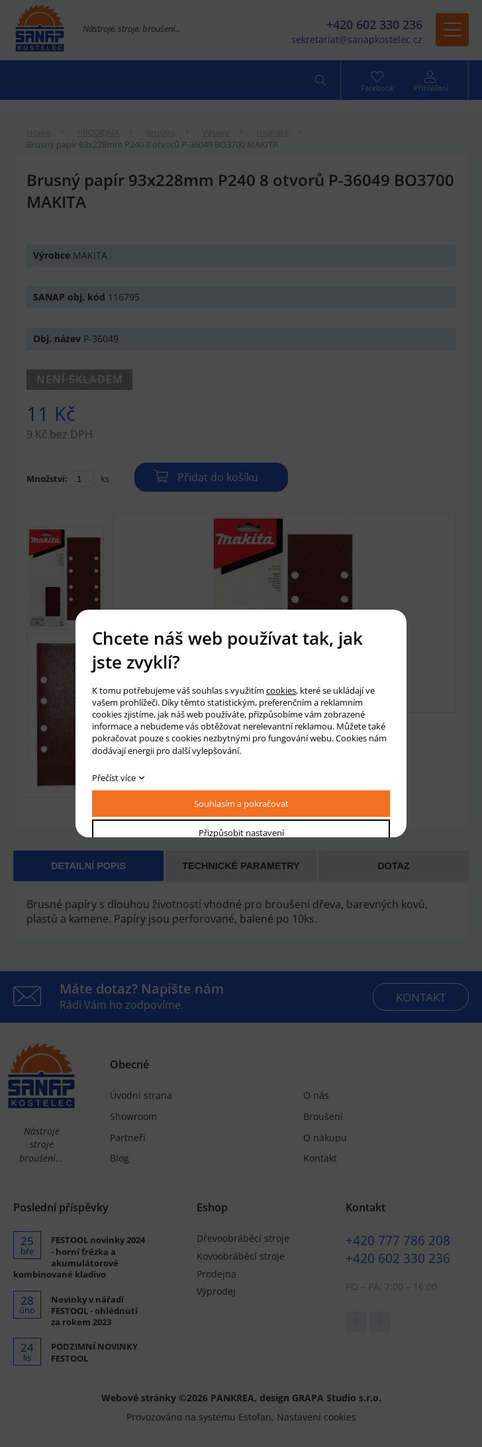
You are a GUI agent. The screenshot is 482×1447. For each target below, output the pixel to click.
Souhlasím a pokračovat (241, 804)
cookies (281, 690)
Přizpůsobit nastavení (241, 833)
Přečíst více (114, 778)
